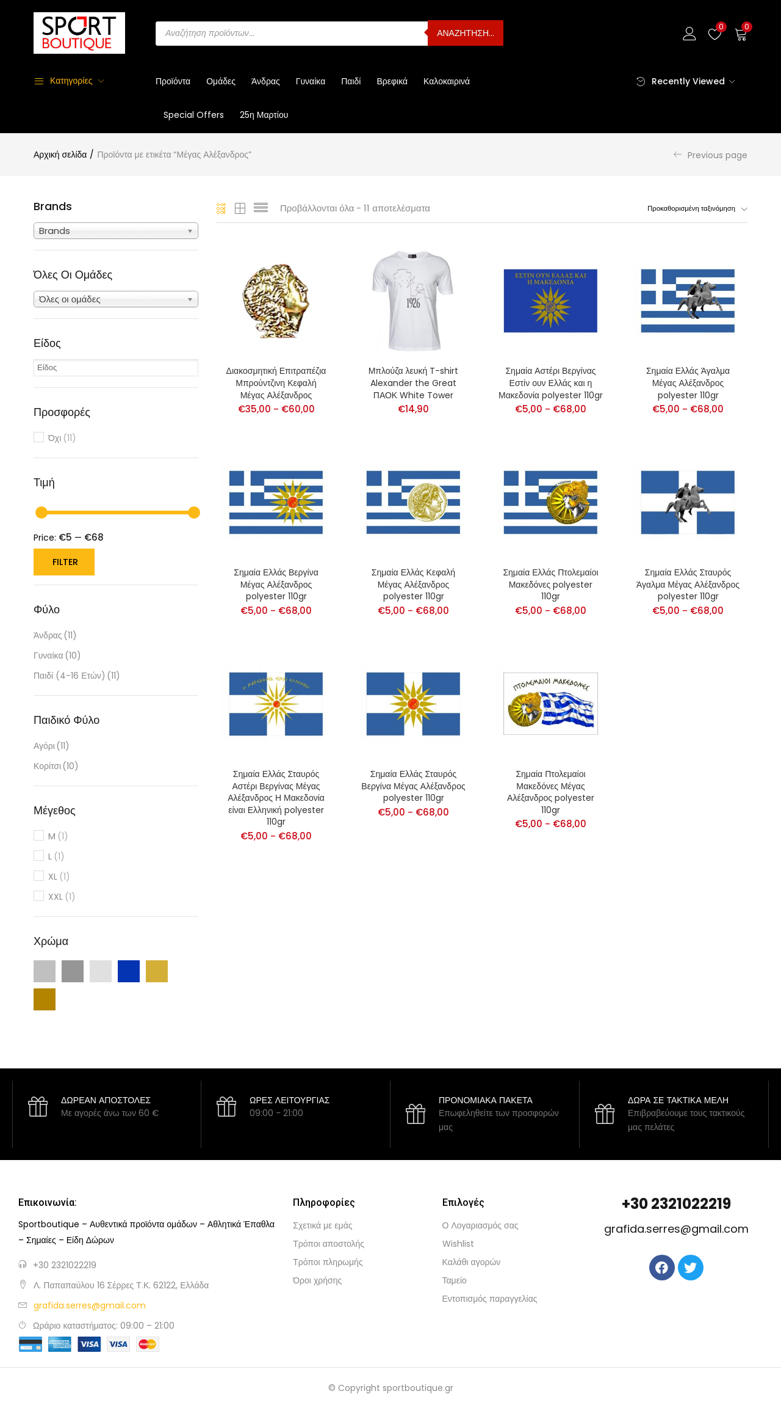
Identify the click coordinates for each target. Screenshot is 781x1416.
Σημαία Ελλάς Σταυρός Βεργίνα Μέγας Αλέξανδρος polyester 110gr (413, 788)
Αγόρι (52, 746)
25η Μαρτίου (264, 115)
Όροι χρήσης (317, 1280)
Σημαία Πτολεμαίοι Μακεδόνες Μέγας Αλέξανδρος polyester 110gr (550, 794)
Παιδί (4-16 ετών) (77, 676)
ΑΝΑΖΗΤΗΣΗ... (465, 33)
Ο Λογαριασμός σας (480, 1225)
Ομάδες (221, 81)
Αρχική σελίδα (60, 154)
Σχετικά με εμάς (322, 1225)
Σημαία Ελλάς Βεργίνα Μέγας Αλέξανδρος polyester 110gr (276, 585)
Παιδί (351, 81)
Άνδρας (265, 81)
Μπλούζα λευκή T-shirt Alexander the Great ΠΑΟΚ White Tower (414, 383)
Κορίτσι (56, 766)
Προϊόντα (173, 81)
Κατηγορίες (63, 81)
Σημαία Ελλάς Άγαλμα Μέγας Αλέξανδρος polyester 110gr (688, 383)
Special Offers (194, 115)
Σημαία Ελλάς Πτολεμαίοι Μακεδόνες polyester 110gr (550, 585)
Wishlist (458, 1244)
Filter (65, 562)
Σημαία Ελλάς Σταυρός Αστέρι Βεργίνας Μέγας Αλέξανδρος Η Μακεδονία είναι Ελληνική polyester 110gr (276, 800)
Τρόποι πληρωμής (327, 1262)
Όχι (62, 438)
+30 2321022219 (64, 1265)
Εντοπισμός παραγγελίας (490, 1299)
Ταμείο (454, 1280)
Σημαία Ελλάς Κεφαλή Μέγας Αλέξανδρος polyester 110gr (413, 585)
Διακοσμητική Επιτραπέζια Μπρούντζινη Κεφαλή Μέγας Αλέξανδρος (276, 383)
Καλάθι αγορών (471, 1262)
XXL (62, 897)
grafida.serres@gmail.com (676, 1228)
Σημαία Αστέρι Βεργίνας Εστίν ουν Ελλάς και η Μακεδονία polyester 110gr (550, 383)
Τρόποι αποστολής (328, 1244)
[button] (740, 33)
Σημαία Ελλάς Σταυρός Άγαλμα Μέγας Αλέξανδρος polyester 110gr (688, 585)
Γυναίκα (311, 81)
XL (59, 877)
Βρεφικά (392, 81)
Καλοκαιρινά (446, 81)
